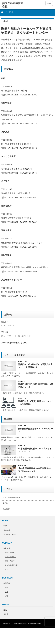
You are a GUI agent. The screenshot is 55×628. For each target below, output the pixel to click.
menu (49, 3)
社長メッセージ (10, 557)
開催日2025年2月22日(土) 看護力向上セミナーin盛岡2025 (35, 365)
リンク (6, 614)
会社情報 (7, 548)
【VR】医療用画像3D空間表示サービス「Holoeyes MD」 (35, 469)
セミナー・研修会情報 (11, 497)
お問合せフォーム (10, 534)
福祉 (6, 596)
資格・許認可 (10, 561)
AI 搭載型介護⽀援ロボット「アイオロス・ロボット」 (36, 450)
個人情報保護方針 (11, 565)
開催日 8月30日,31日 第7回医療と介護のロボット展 (35, 385)
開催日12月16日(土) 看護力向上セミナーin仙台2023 (35, 402)
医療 (6, 587)
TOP (5, 526)
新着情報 (7, 530)
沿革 (6, 569)
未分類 (5, 503)
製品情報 (6, 509)
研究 (6, 592)
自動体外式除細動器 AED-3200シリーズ (35, 430)
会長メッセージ (10, 552)
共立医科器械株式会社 (19, 623)
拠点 (5, 610)
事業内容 (7, 583)
